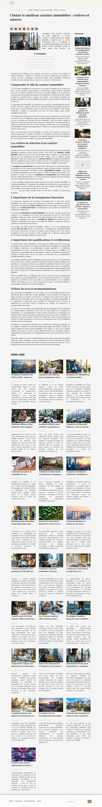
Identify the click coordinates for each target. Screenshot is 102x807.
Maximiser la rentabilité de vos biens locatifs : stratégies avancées (78, 377)
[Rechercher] (77, 801)
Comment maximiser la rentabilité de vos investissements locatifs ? (22, 474)
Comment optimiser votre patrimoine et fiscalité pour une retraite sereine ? (23, 571)
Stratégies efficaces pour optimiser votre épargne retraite (22, 427)
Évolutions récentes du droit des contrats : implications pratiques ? (83, 144)
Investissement (21, 10)
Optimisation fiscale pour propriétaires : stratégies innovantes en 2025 (77, 666)
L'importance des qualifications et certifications (40, 65)
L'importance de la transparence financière (40, 62)
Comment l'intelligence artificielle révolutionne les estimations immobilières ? (78, 474)
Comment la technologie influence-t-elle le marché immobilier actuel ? (77, 427)
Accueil (12, 10)
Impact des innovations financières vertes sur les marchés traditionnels (49, 524)
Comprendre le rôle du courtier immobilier (40, 57)
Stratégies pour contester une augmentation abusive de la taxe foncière (83, 81)
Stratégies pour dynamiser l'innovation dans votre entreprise (23, 524)
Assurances (19, 801)
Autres (38, 801)
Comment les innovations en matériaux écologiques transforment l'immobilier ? (51, 474)
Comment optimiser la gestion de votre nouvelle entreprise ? (82, 113)
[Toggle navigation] (12, 2)
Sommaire (41, 53)
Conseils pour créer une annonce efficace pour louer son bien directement (23, 619)
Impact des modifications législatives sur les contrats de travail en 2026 (82, 175)
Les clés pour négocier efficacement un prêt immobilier (48, 619)
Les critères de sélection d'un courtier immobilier (40, 59)
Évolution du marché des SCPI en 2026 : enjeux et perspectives (82, 206)
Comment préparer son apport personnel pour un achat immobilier (22, 716)
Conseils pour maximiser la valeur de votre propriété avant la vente (78, 716)
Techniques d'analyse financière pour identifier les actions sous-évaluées (77, 619)
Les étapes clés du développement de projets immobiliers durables (50, 716)
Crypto (11, 801)
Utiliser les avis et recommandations (40, 67)
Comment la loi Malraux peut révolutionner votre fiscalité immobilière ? (49, 377)
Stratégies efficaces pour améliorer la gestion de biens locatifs (49, 427)
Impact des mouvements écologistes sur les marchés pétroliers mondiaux (51, 666)
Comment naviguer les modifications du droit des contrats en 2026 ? (82, 51)
